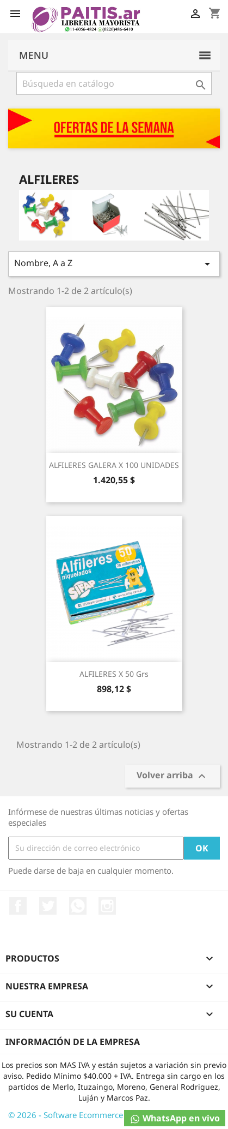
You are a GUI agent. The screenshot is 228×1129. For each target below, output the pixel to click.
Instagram (107, 906)
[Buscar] (114, 83)
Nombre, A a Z (114, 264)
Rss (78, 906)
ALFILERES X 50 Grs (114, 674)
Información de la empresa (72, 1042)
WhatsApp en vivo (175, 1118)
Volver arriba (172, 776)
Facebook (18, 906)
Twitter (48, 906)
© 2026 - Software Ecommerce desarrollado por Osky (108, 1114)
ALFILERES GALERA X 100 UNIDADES (114, 465)
